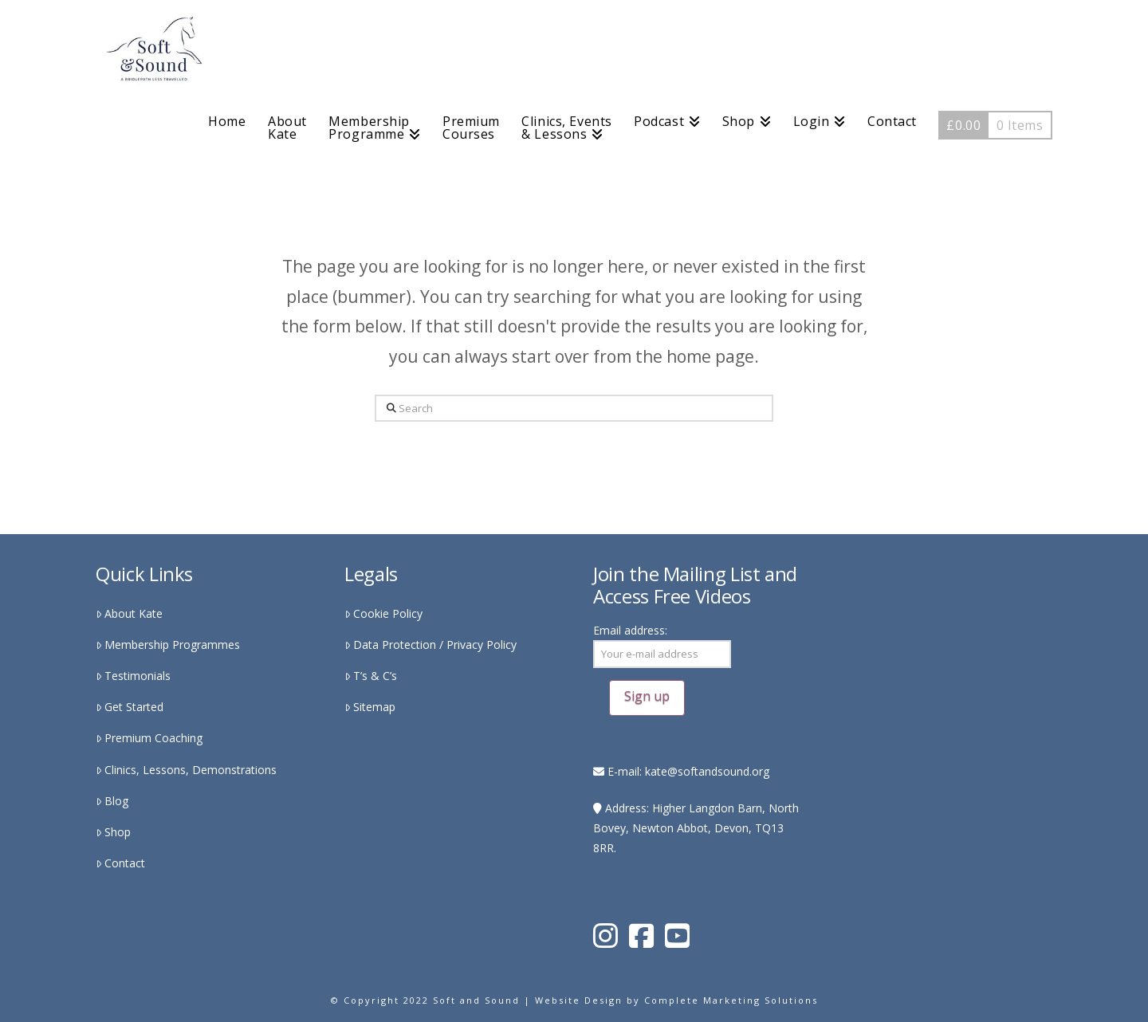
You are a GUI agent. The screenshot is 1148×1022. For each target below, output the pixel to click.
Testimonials (133, 675)
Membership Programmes (168, 644)
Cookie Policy (383, 613)
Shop (113, 831)
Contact (120, 863)
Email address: (662, 669)
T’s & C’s (370, 675)
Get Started (129, 706)
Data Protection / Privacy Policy (430, 644)
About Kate (129, 613)
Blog (112, 800)
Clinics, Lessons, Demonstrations (186, 769)
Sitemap (369, 706)
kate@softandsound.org (707, 771)
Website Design (579, 1000)
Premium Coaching (149, 737)
